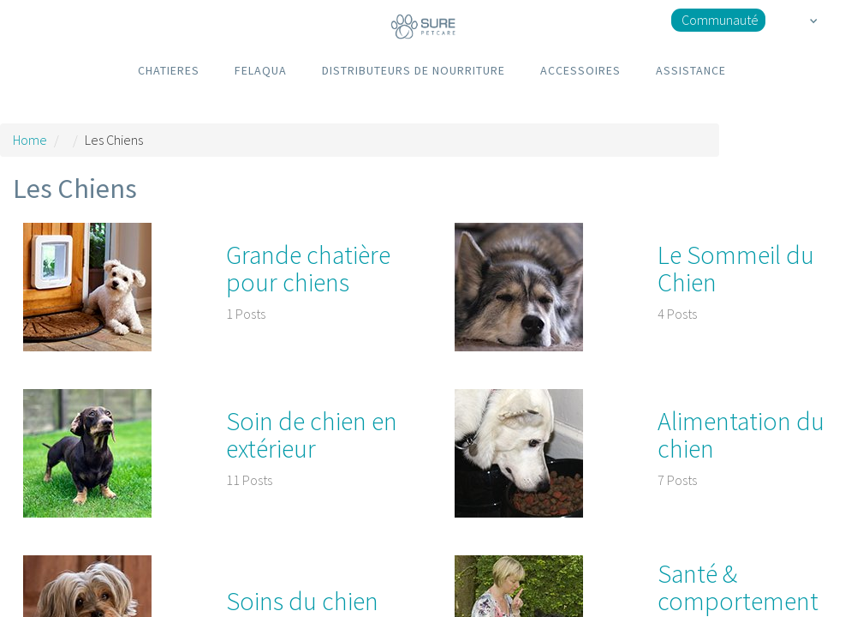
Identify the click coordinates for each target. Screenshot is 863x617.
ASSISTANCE (691, 70)
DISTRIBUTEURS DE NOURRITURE (413, 70)
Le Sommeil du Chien (736, 268)
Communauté (720, 19)
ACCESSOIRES (580, 70)
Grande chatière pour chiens (308, 268)
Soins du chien (302, 600)
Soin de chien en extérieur (311, 434)
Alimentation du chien (741, 434)
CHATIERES (168, 70)
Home (30, 139)
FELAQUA (261, 70)
